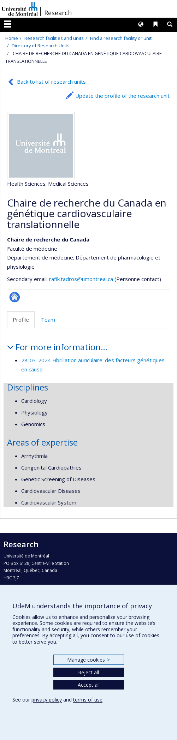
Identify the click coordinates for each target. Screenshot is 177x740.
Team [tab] (48, 319)
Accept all (89, 684)
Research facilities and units (54, 38)
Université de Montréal (20, 9)
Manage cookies (88, 659)
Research (58, 13)
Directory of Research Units (41, 45)
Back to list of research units (51, 81)
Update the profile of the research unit (122, 95)
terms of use (87, 699)
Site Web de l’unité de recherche (14, 297)
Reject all (88, 672)
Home (11, 38)
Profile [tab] (21, 319)
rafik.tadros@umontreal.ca (81, 278)
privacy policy (46, 699)
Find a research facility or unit (121, 38)
